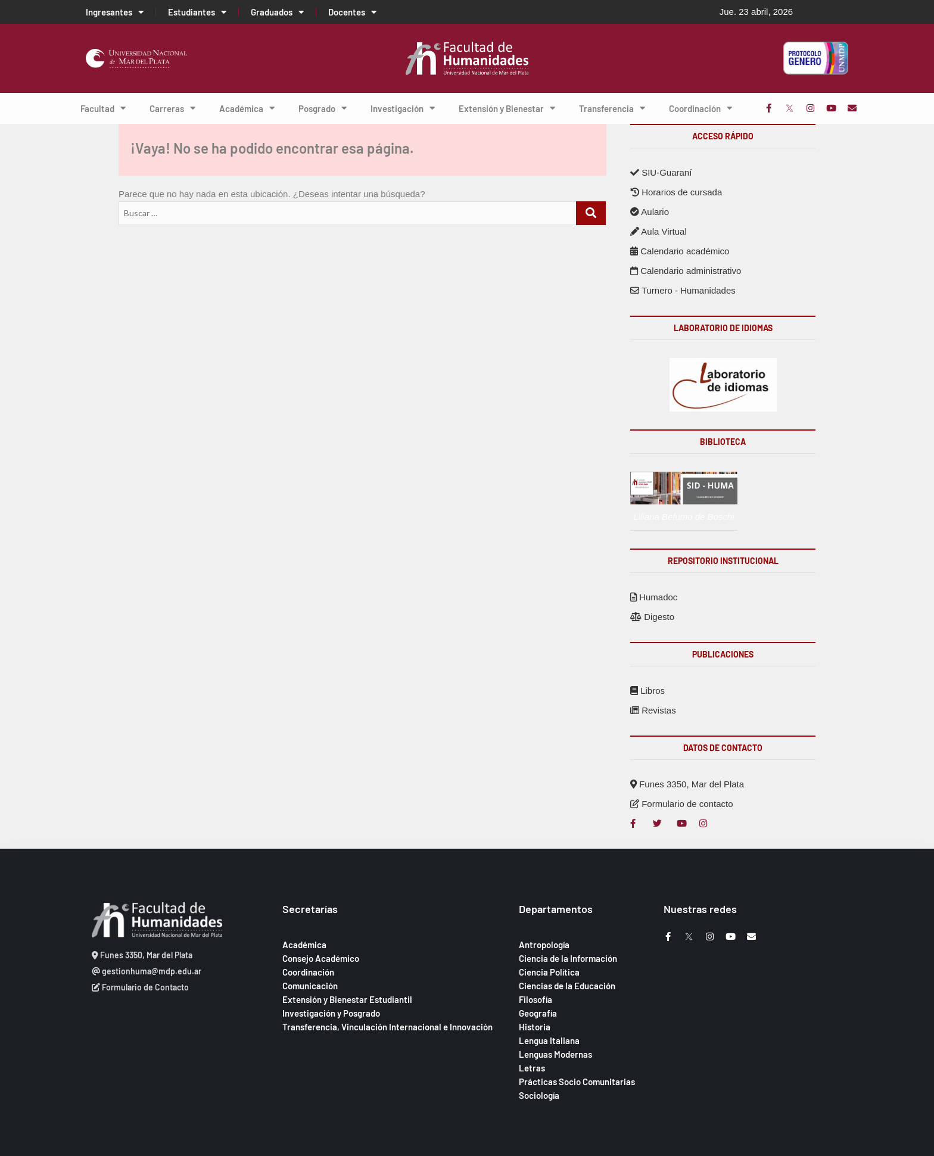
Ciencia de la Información (568, 958)
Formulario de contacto (681, 804)
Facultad (103, 108)
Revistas (653, 710)
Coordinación (700, 108)
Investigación (403, 108)
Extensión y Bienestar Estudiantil (347, 999)
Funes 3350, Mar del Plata (687, 784)
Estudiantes (197, 12)
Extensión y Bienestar (507, 108)
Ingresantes (115, 12)
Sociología (539, 1095)
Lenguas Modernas (555, 1054)
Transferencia (612, 108)
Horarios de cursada (676, 192)
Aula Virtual (658, 231)
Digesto (652, 617)
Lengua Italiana (549, 1040)
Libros (647, 691)
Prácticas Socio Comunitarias (577, 1081)
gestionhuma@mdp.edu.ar (146, 971)
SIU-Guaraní (661, 172)
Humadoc (653, 597)
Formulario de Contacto (140, 987)
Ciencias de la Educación (567, 985)
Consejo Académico (320, 958)
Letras (532, 1067)
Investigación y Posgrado (331, 1013)
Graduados (277, 12)
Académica (247, 108)
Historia (534, 1026)
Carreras (172, 108)
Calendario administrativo (685, 271)
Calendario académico (679, 251)
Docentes (352, 12)
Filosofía (535, 999)
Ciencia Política (549, 972)
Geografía (538, 1013)
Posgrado (322, 108)
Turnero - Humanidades (683, 290)
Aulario (649, 212)
